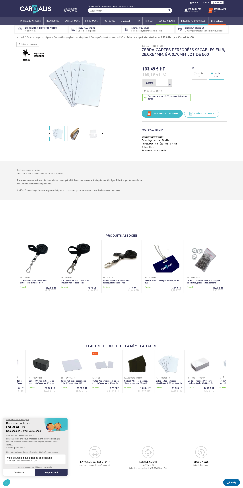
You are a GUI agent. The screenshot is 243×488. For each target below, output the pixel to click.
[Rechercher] (130, 10)
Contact (195, 3)
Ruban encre (53, 21)
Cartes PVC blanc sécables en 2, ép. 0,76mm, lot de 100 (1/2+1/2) (73, 383)
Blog (206, 3)
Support (217, 3)
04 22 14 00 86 (70, 11)
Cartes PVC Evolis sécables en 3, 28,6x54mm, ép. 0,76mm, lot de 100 (105, 383)
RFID (138, 21)
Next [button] (102, 133)
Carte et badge (72, 21)
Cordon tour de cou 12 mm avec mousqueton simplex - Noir (33, 281)
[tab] (184, 129)
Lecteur (149, 21)
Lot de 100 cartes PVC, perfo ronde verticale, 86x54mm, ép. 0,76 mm (201, 383)
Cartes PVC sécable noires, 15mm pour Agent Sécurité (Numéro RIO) (136, 383)
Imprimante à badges (30, 21)
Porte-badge (91, 21)
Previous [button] (50, 133)
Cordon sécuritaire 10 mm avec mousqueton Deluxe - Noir (116, 281)
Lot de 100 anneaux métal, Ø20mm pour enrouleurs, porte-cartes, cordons (203, 281)
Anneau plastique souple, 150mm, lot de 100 (162, 281)
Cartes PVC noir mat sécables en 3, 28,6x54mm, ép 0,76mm (41, 382)
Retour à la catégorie (27, 44)
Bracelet (125, 21)
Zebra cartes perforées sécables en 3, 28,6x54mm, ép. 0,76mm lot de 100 (169, 383)
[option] (77, 83)
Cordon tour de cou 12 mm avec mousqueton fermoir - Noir (75, 281)
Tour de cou (109, 21)
